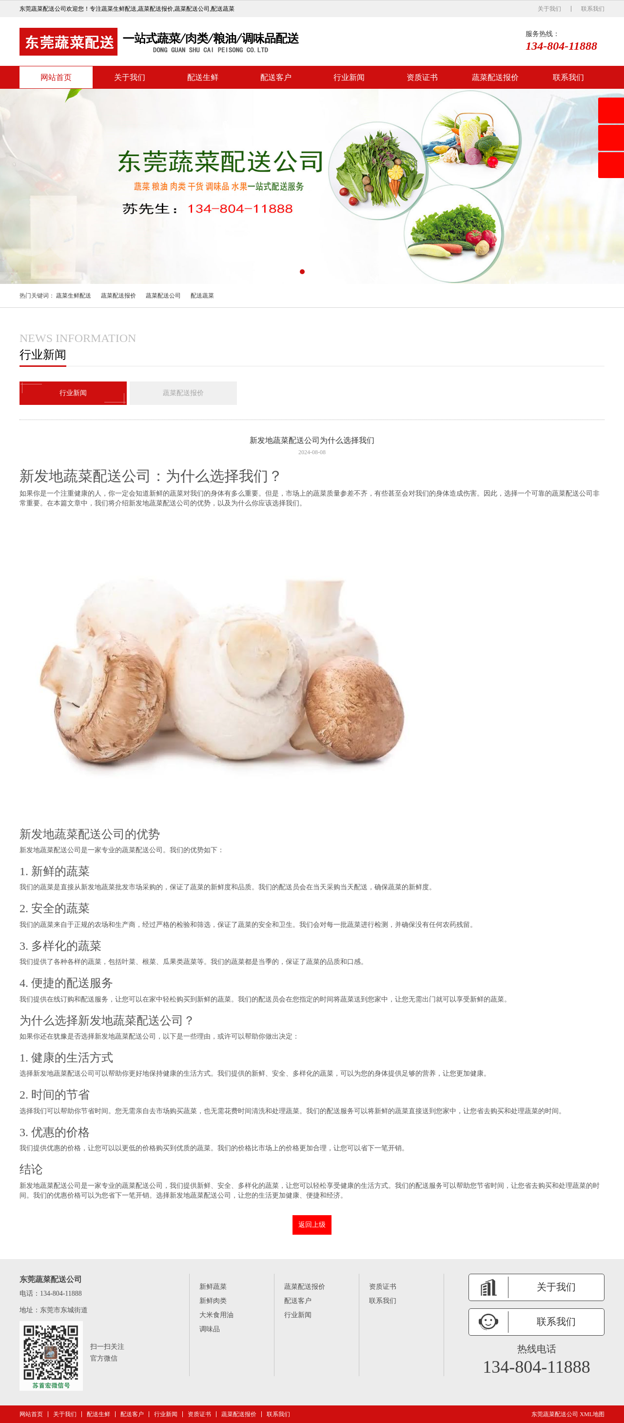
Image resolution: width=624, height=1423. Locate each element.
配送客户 (276, 77)
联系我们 (592, 9)
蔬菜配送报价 (495, 77)
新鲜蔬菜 (213, 1286)
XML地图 (592, 1414)
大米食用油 (216, 1315)
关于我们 (549, 9)
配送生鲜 (202, 77)
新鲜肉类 (213, 1300)
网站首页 (56, 77)
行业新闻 (349, 77)
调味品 (209, 1329)
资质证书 (422, 77)
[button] (302, 271)
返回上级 (312, 1224)
